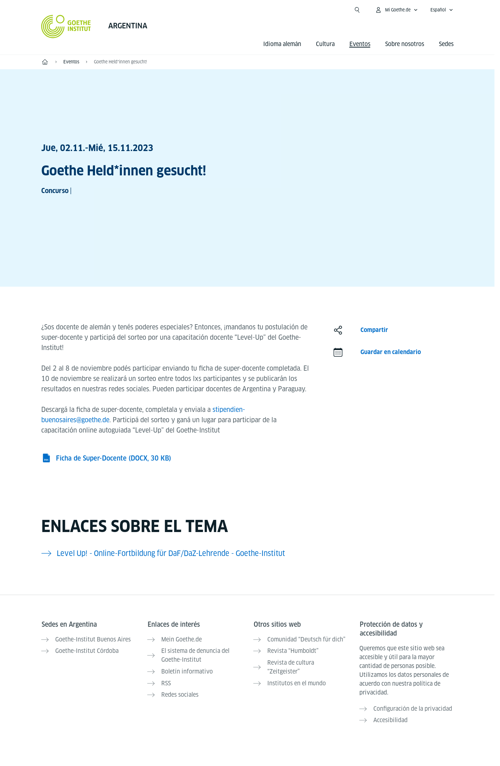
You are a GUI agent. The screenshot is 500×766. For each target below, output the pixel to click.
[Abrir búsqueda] (357, 9)
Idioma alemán (282, 44)
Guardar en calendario (390, 352)
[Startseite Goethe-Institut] (66, 26)
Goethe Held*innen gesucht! (120, 61)
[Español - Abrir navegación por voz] (442, 10)
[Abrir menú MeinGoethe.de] (396, 10)
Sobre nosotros (404, 44)
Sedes (446, 44)
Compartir (374, 329)
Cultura (325, 44)
